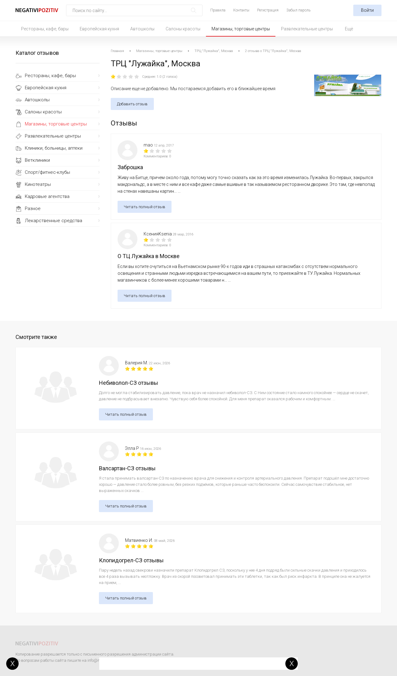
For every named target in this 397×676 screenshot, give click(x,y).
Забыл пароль (298, 10)
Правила (217, 10)
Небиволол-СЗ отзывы (128, 383)
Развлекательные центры (307, 28)
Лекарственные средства (53, 220)
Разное (33, 208)
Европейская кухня (99, 28)
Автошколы (142, 28)
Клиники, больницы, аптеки (54, 148)
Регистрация (268, 10)
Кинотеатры (38, 184)
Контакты (241, 10)
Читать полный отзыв (144, 206)
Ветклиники (37, 160)
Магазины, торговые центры (241, 28)
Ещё (349, 28)
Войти (367, 10)
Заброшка (130, 167)
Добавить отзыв (132, 104)
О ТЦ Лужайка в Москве (149, 256)
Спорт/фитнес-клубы (47, 172)
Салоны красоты (183, 28)
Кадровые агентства (47, 196)
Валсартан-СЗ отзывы (127, 468)
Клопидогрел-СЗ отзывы (131, 560)
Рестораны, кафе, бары (45, 28)
